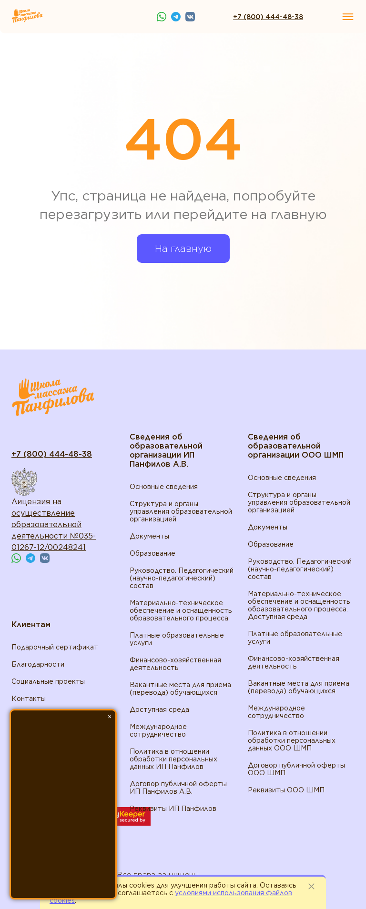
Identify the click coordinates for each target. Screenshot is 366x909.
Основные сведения (164, 486)
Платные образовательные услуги (177, 639)
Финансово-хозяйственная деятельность (175, 663)
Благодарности (37, 664)
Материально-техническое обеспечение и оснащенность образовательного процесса (181, 610)
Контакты (28, 698)
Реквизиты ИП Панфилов (173, 808)
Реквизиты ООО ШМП (286, 790)
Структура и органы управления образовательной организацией (181, 511)
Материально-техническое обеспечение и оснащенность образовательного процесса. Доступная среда (299, 605)
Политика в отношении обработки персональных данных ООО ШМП (292, 740)
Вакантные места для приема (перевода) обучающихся (180, 688)
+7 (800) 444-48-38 (268, 16)
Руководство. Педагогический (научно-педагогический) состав (182, 578)
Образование (152, 553)
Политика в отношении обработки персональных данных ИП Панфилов (173, 759)
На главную (183, 248)
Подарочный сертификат (54, 647)
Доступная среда (159, 709)
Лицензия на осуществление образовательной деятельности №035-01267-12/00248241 (53, 524)
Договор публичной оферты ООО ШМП (296, 769)
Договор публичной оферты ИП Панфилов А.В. (178, 787)
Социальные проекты (48, 681)
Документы (149, 536)
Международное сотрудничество (158, 730)
